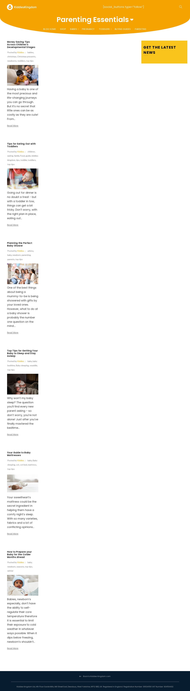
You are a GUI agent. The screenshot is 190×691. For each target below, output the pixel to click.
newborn (17, 255)
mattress (32, 464)
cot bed (23, 464)
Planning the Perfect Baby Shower (19, 244)
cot (17, 464)
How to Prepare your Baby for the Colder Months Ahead (19, 554)
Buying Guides (123, 29)
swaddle (33, 365)
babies (31, 52)
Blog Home (49, 29)
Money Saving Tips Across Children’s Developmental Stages (21, 44)
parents (11, 259)
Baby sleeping (22, 365)
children (31, 151)
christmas (11, 56)
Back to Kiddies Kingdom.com (97, 676)
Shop (63, 29)
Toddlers (104, 29)
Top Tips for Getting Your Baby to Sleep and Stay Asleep (22, 353)
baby (9, 255)
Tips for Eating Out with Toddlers (21, 145)
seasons (20, 566)
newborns (12, 61)
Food (22, 155)
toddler (23, 160)
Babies (73, 29)
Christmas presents (26, 56)
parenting (26, 255)
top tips (29, 61)
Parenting (140, 29)
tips (18, 160)
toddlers (21, 61)
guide (28, 155)
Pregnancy (88, 29)
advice (30, 251)
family (16, 155)
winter (10, 570)
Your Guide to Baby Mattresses (19, 454)
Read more (12, 125)
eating (10, 155)
